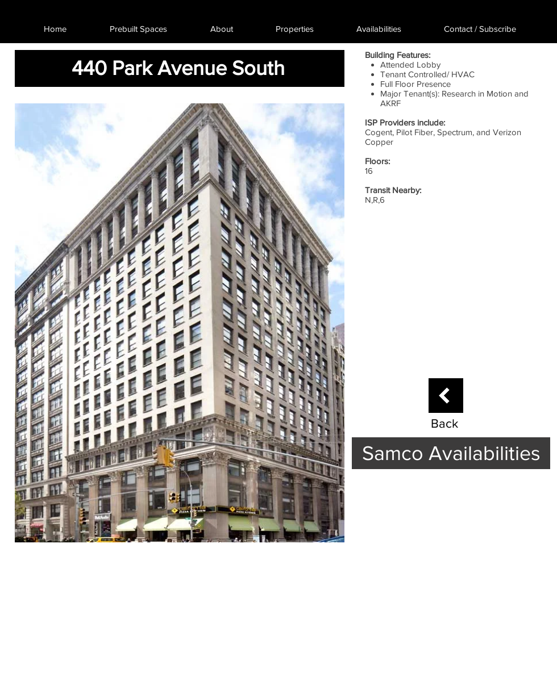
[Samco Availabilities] (451, 453)
